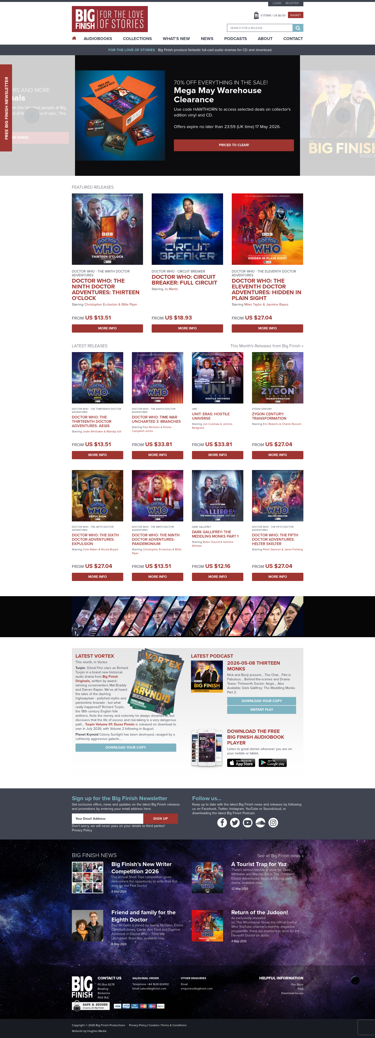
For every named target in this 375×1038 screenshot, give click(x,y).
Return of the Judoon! (260, 912)
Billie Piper (129, 304)
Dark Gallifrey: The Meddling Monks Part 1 (215, 534)
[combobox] (260, 28)
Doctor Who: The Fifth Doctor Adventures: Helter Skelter (275, 539)
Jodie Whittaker (93, 431)
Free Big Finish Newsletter (6, 107)
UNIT (194, 409)
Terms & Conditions (174, 1025)
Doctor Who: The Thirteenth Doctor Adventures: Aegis (91, 421)
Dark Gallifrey (201, 527)
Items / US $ (273, 15)
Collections (137, 38)
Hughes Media (96, 1031)
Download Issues (292, 993)
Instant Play (261, 709)
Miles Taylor (253, 304)
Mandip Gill (114, 431)
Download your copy (126, 747)
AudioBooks (98, 38)
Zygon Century (262, 409)
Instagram (236, 808)
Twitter (223, 808)
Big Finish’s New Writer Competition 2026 (141, 868)
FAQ (300, 989)
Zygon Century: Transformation (269, 416)
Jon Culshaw (211, 424)
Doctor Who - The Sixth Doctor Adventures (93, 528)
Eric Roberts (271, 424)
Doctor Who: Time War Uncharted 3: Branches (156, 419)
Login (277, 3)
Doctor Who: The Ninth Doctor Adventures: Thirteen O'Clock (106, 289)
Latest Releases (89, 346)
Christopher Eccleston (100, 304)
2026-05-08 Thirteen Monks (253, 665)
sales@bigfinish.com (153, 988)
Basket (295, 15)
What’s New (176, 38)
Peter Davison (272, 549)
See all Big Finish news (278, 856)
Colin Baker (90, 549)
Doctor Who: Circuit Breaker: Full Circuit (184, 280)
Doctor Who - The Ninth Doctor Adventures (101, 273)
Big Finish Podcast (240, 813)
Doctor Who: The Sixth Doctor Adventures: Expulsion (95, 539)
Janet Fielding (293, 549)
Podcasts (235, 38)
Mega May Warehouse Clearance (218, 95)
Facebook (209, 808)
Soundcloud (272, 808)
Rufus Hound (211, 542)
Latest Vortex (94, 656)
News (207, 38)
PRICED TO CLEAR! (234, 145)
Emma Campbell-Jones (151, 429)
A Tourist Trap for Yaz (259, 864)
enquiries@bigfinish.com (197, 988)
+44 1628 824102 (158, 984)
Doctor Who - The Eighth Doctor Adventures (153, 410)
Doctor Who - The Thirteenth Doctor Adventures (96, 410)
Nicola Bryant (109, 549)
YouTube (251, 808)
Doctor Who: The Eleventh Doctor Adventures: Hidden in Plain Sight (266, 289)
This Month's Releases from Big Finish (265, 345)
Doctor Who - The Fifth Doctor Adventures (272, 528)
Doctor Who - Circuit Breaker (178, 271)
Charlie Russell (291, 424)
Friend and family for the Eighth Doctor (143, 916)
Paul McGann (151, 427)
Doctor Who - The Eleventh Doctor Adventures (264, 273)
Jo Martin (171, 289)
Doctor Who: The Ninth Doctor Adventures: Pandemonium (156, 539)
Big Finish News (94, 855)
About (265, 38)
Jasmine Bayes (277, 304)
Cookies (154, 1025)
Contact (293, 38)
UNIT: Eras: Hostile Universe (211, 416)
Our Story (297, 984)
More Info (107, 328)
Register (292, 3)
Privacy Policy (82, 830)
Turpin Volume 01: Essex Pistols (110, 724)
